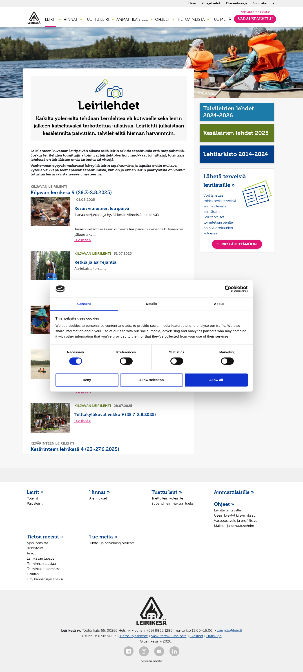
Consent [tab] (84, 304)
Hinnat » (99, 492)
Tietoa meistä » (45, 537)
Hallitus (33, 574)
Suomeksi (260, 3)
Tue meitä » (103, 537)
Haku (192, 3)
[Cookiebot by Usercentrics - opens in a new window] (228, 289)
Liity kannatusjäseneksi (45, 579)
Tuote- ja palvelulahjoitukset (111, 543)
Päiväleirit (34, 503)
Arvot (31, 553)
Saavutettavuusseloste (169, 636)
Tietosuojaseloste (134, 636)
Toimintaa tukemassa (43, 569)
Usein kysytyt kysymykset (234, 515)
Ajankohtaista (37, 543)
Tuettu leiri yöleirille (167, 498)
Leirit (50, 19)
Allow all (216, 380)
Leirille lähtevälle (227, 510)
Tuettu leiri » (167, 492)
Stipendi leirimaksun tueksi (173, 503)
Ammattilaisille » (234, 492)
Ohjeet (162, 19)
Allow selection (151, 380)
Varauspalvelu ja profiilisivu (235, 520)
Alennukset (98, 498)
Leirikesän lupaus (40, 558)
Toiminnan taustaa (41, 563)
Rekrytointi (35, 548)
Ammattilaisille (132, 19)
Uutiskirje (214, 636)
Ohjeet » (224, 504)
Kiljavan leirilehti (49, 186)
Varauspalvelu (255, 19)
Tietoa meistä (191, 19)
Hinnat (70, 19)
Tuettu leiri (97, 19)
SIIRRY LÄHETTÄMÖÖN (237, 244)
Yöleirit (32, 498)
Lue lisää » (82, 240)
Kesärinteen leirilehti (52, 443)
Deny (87, 380)
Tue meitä (221, 19)
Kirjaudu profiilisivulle (255, 12)
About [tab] (219, 304)
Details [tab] (151, 304)
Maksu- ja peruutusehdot (234, 526)
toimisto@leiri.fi (229, 630)
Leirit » (35, 492)
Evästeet (196, 636)
